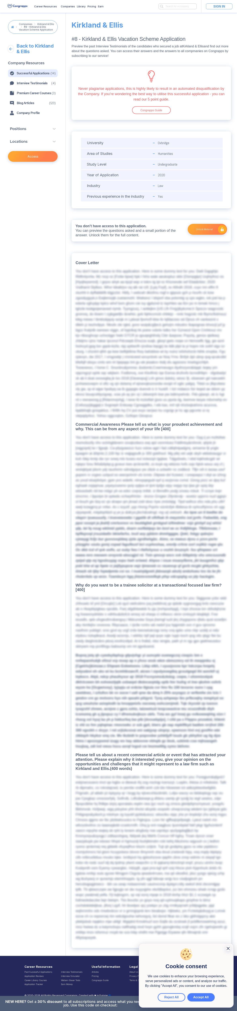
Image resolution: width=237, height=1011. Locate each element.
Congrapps (71, 995)
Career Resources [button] (45, 6)
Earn (101, 6)
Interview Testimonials (71, 972)
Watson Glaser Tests (70, 980)
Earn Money (67, 984)
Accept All (201, 997)
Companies (68, 6)
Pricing (91, 6)
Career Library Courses (35, 980)
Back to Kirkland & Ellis (31, 48)
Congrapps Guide (151, 110)
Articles (95, 972)
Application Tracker (33, 984)
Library (81, 6)
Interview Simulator (70, 976)
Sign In (219, 6)
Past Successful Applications (38, 972)
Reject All (171, 997)
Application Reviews (34, 976)
